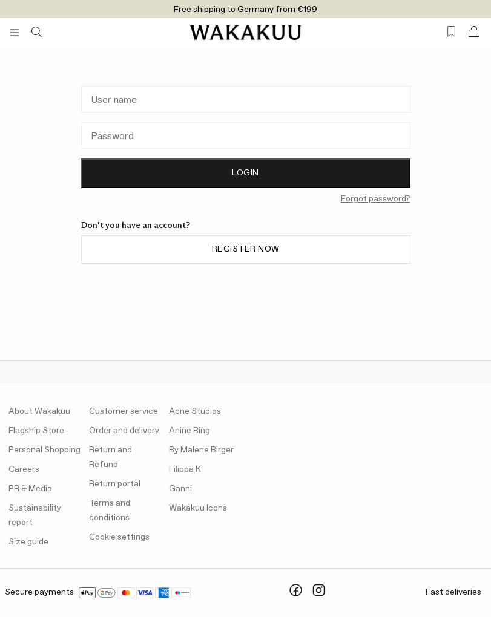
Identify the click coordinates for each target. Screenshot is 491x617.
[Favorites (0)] (451, 31)
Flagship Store (36, 430)
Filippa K (185, 469)
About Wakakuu (39, 411)
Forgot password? (375, 199)
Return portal (114, 483)
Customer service (123, 411)
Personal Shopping (44, 450)
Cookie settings (119, 537)
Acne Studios (195, 411)
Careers (23, 469)
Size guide (28, 542)
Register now (246, 249)
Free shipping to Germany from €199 (245, 9)
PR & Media (30, 488)
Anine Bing (189, 430)
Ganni (180, 488)
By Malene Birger (201, 450)
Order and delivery (124, 430)
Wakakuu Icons (198, 508)
